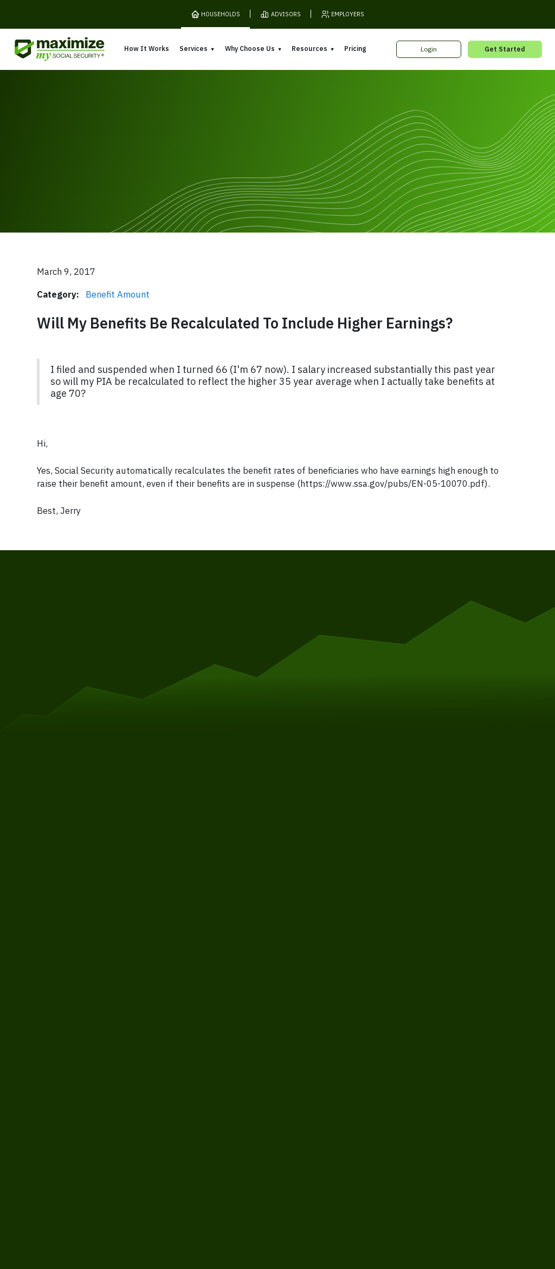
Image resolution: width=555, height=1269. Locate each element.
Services (193, 48)
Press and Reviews (313, 1047)
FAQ (399, 1059)
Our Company (85, 1025)
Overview (188, 985)
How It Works (146, 48)
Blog (399, 1043)
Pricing (355, 48)
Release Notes (87, 1010)
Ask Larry (407, 1028)
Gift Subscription (90, 1041)
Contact (441, 1085)
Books (403, 997)
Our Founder (302, 1016)
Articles (405, 1012)
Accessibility (261, 1085)
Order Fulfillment (320, 1085)
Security (216, 1085)
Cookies (179, 1085)
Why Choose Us (250, 48)
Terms (112, 1085)
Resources (309, 48)
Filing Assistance (200, 1017)
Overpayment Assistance (214, 1032)
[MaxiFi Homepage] (42, 49)
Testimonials (302, 1031)
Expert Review (196, 1001)
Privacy (144, 1085)
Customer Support (388, 1085)
